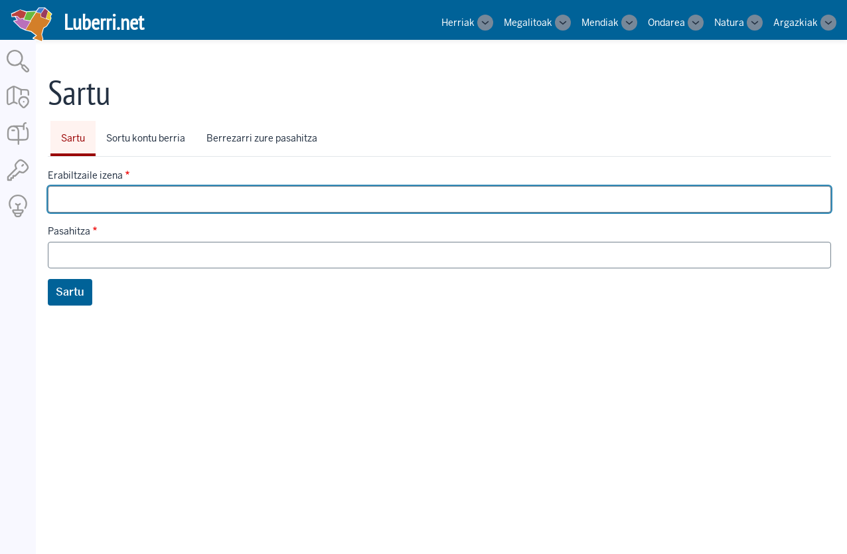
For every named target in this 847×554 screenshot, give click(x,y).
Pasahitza (69, 231)
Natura (729, 23)
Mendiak (600, 23)
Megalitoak (528, 23)
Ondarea (666, 23)
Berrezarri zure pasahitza (261, 138)
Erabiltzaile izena (85, 175)
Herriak (458, 23)
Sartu (73, 138)
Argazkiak (795, 23)
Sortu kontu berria (145, 138)
